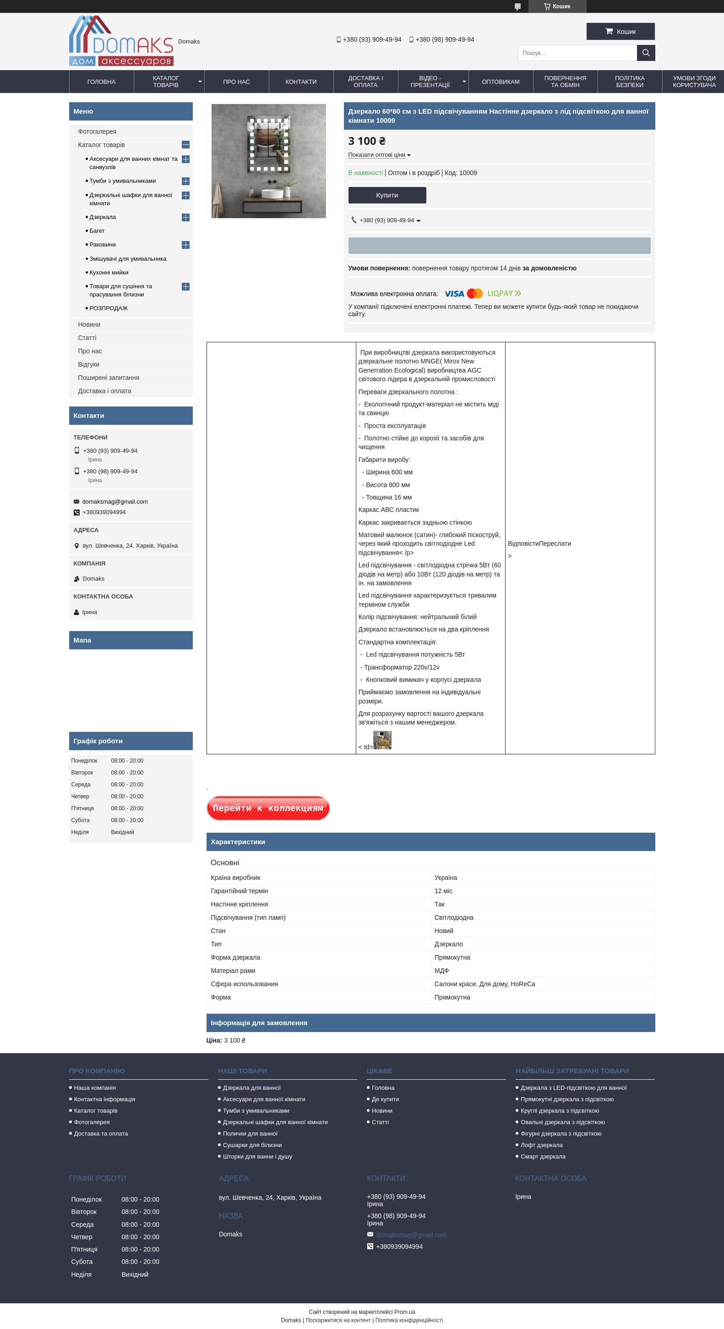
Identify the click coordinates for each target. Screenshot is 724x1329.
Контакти (301, 81)
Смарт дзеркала (543, 1156)
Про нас (236, 81)
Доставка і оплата (365, 81)
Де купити (385, 1099)
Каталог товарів (166, 81)
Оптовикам (500, 81)
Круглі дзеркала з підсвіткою (560, 1110)
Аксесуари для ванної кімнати (264, 1099)
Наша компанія (95, 1087)
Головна (101, 81)
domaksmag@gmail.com (115, 501)
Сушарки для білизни (252, 1145)
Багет (97, 230)
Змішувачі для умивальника (128, 258)
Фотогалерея (97, 131)
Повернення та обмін (565, 81)
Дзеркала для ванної (252, 1087)
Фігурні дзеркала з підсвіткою (561, 1133)
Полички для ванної (250, 1133)
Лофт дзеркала (542, 1145)
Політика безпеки (630, 81)
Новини (89, 324)
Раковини (103, 244)
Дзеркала (103, 217)
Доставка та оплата (101, 1133)
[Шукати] (646, 53)
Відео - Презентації (430, 81)
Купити (387, 195)
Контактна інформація (105, 1099)
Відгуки (89, 364)
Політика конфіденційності (409, 1320)
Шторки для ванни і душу (257, 1156)
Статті (87, 337)
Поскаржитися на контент (337, 1320)
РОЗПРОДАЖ (109, 308)
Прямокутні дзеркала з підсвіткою (567, 1099)
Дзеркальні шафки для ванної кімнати (275, 1122)
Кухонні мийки (109, 272)
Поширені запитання (109, 377)
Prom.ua (404, 1312)
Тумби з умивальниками (123, 180)
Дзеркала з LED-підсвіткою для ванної (574, 1087)
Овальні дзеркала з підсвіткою (563, 1122)
